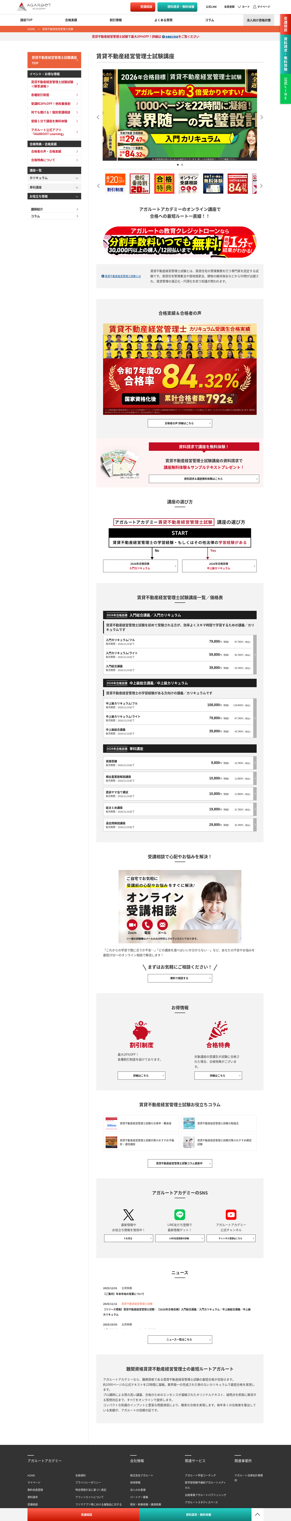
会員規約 (80, 1472)
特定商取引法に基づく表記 (90, 1487)
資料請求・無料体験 (180, 6)
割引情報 (116, 20)
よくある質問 (163, 20)
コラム (209, 20)
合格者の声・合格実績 (45, 149)
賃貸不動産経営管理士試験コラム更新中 (180, 1153)
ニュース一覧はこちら (180, 1335)
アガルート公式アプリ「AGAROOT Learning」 (47, 130)
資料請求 (32, 1494)
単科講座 (36, 185)
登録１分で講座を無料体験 (48, 119)
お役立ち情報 (39, 194)
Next (260, 116)
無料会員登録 (35, 1487)
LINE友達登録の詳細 (180, 1231)
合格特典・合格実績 (43, 142)
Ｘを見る (128, 1231)
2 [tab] (182, 165)
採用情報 (135, 1479)
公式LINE (211, 6)
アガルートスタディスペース (201, 1499)
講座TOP (26, 20)
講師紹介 (36, 207)
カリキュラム (39, 176)
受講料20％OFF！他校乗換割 (49, 102)
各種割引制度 (172, 36)
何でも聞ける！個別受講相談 (49, 110)
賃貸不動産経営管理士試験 (57, 29)
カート (246, 6)
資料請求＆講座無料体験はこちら (204, 484)
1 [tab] (178, 165)
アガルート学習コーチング (200, 1472)
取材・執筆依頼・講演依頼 (145, 1501)
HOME (31, 29)
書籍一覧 (190, 1506)
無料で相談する (180, 961)
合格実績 (71, 20)
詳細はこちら (141, 1062)
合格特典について (42, 158)
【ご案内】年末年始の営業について (127, 1287)
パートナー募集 (139, 1494)
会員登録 (229, 6)
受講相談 (146, 6)
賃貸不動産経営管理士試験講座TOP (53, 59)
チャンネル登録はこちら (231, 1231)
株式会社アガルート (141, 1472)
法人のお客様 (138, 1487)
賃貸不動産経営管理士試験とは (124, 276)
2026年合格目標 (140, 575)
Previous (99, 116)
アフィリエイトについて (89, 1494)
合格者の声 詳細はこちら (180, 425)
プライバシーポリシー (88, 1479)
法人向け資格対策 (259, 20)
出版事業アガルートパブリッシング (205, 1492)
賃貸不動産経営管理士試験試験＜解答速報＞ (51, 82)
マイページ (263, 6)
